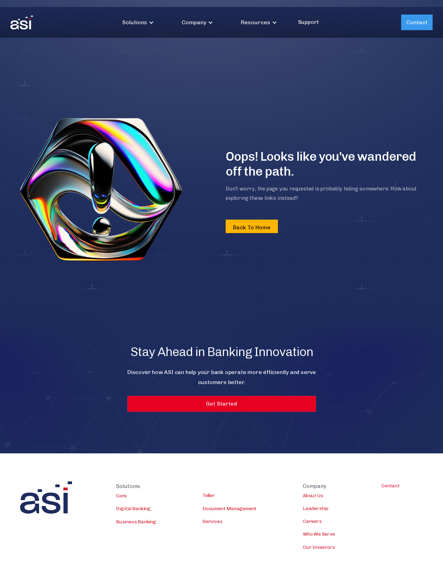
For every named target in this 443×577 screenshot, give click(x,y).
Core (121, 496)
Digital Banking (133, 509)
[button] (138, 22)
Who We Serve (319, 535)
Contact (416, 22)
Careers (312, 522)
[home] (21, 22)
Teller (208, 496)
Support (308, 22)
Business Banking (136, 522)
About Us (313, 497)
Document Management (229, 509)
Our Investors (319, 548)
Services (212, 522)
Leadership (315, 510)
